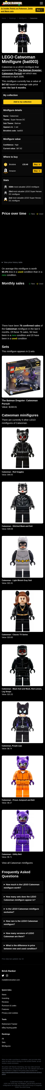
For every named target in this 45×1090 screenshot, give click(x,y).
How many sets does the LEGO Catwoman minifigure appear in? (20, 898)
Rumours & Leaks (9, 1006)
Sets (3, 1042)
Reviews (5, 1002)
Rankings (12, 18)
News (4, 995)
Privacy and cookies (10, 1013)
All (3, 1039)
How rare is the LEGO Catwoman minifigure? (21, 922)
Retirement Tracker (9, 1024)
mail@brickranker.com (11, 980)
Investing (5, 998)
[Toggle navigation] (41, 3)
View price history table (13, 262)
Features (5, 1009)
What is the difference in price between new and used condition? (20, 947)
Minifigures (23, 18)
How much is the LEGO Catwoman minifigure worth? (21, 886)
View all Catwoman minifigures (17, 863)
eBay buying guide (9, 1028)
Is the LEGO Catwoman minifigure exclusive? (21, 910)
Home (4, 18)
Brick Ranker (9, 971)
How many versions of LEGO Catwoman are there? (19, 935)
